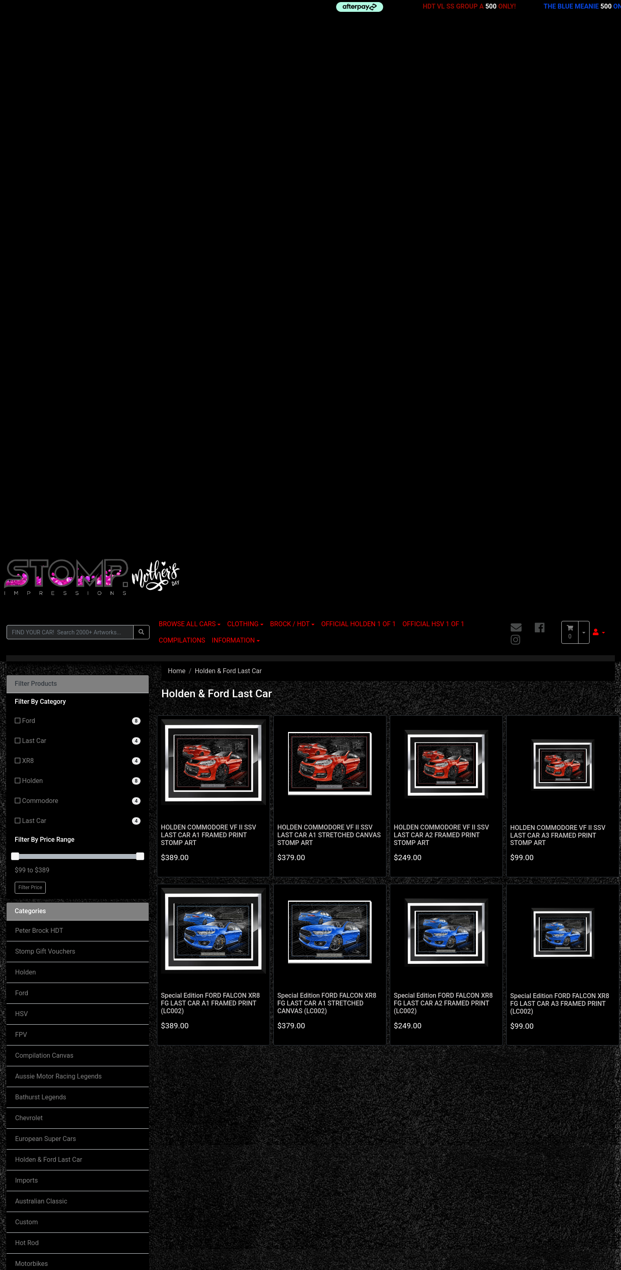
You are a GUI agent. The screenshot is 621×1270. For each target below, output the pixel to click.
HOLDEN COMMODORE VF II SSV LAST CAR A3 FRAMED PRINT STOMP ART (557, 304)
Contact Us (167, 1169)
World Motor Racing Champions (61, 837)
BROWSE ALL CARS (187, 93)
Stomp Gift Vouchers (45, 421)
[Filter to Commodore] (78, 270)
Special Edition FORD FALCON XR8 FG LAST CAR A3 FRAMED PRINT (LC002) (559, 473)
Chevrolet (28, 587)
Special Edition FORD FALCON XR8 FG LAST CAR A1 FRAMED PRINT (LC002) (210, 472)
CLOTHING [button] (243, 93)
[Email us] (516, 97)
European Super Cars (45, 608)
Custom (26, 691)
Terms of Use (34, 921)
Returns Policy (36, 900)
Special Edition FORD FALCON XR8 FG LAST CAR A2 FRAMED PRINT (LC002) (443, 472)
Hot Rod (27, 712)
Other (23, 774)
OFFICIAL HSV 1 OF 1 (433, 93)
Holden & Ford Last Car (48, 629)
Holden (25, 441)
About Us (28, 879)
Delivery (300, 1153)
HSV (21, 483)
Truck (23, 795)
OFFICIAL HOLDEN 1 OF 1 (358, 93)
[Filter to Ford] (78, 190)
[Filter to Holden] (78, 250)
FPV (21, 504)
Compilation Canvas (44, 525)
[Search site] (141, 101)
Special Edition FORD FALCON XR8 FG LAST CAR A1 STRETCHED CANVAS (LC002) (326, 472)
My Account (30, 1153)
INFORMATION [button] (233, 109)
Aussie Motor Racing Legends (58, 545)
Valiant (25, 816)
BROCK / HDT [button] (290, 93)
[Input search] (70, 101)
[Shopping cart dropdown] (584, 101)
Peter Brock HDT (39, 400)
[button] (599, 101)
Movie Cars (31, 754)
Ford (21, 462)
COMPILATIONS (182, 109)
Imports (26, 650)
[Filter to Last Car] (78, 210)
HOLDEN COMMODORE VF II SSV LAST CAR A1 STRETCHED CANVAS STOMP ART (329, 304)
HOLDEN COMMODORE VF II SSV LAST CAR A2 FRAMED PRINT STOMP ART (441, 304)
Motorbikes (31, 733)
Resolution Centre (38, 1186)
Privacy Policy (35, 942)
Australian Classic (41, 670)
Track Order (29, 1169)
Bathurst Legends (40, 566)
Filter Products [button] (36, 153)
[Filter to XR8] (78, 230)
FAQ (295, 1169)
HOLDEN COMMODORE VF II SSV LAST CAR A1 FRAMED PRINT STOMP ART (208, 304)
